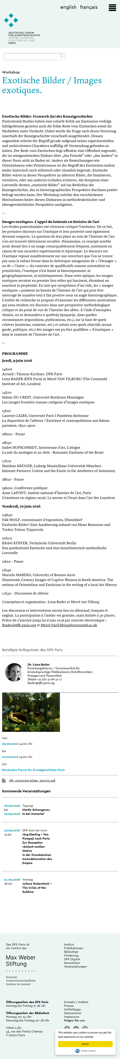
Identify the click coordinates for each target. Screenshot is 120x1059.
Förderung (71, 955)
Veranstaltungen (75, 966)
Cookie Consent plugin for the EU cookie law (85, 1051)
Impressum (71, 1017)
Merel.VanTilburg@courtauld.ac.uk (69, 625)
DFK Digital (72, 959)
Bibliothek (71, 952)
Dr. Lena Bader (38, 664)
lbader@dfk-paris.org (19, 625)
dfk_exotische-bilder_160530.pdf (32, 780)
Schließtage (72, 1009)
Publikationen (73, 948)
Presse (68, 1006)
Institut (69, 944)
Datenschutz (72, 1013)
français (89, 7)
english (68, 7)
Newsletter (72, 963)
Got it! (85, 1044)
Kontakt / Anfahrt (76, 1002)
